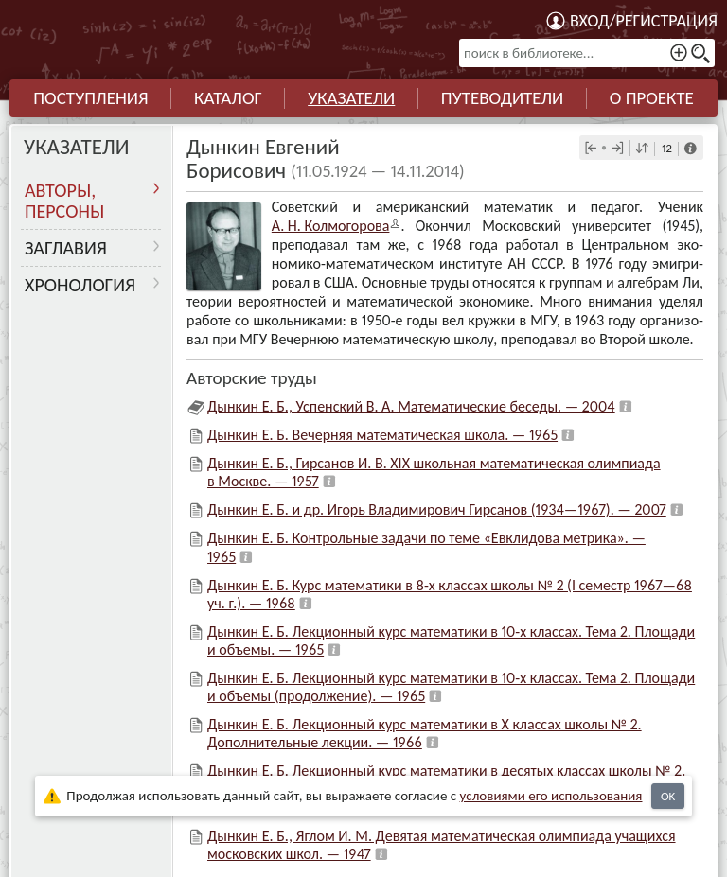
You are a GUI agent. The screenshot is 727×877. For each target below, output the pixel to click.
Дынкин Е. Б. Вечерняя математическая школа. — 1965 (382, 435)
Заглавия (66, 248)
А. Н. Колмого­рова (331, 226)
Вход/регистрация (644, 20)
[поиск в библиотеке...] (587, 53)
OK (668, 796)
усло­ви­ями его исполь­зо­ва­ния (551, 795)
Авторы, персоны (64, 200)
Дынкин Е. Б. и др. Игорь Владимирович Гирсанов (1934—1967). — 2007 (436, 509)
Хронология (80, 284)
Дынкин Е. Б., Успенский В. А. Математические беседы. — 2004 (411, 406)
